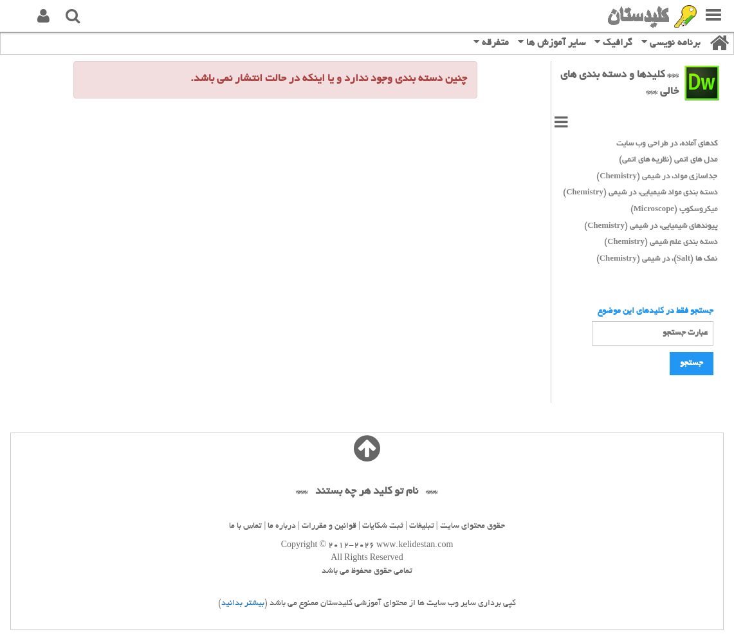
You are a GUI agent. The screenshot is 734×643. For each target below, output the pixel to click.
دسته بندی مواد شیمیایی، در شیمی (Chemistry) (640, 193)
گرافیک (613, 42)
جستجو (691, 363)
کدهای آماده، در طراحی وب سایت (666, 144)
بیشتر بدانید (242, 603)
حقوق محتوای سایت (472, 526)
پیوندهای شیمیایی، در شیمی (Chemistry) (650, 226)
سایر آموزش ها (551, 42)
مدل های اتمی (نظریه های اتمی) (668, 160)
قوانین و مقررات (329, 526)
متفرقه (491, 42)
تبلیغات (421, 526)
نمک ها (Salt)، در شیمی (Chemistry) (656, 259)
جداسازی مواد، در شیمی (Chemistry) (656, 176)
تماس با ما (245, 526)
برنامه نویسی (671, 42)
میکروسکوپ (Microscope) (673, 209)
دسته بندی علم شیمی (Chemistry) (660, 242)
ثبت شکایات (382, 526)
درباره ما (282, 526)
